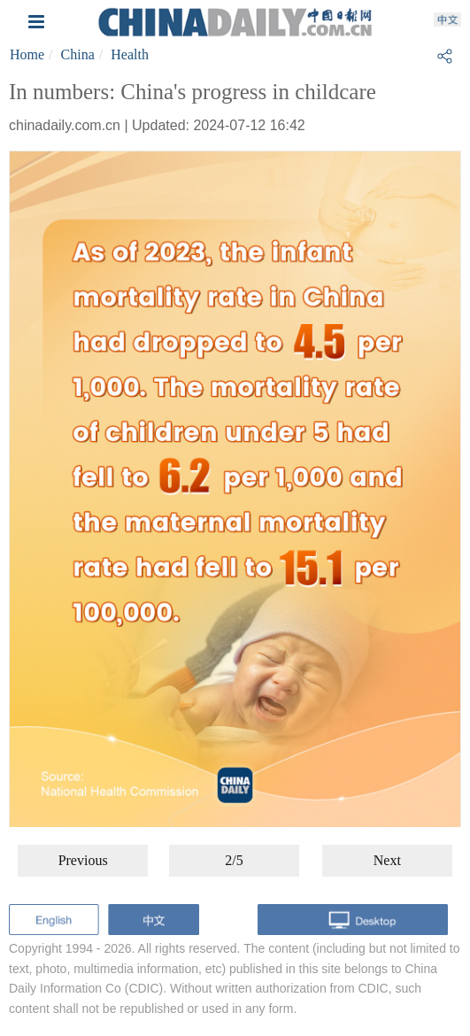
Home (27, 54)
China (78, 54)
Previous (83, 860)
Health (130, 54)
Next (387, 860)
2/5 (234, 860)
